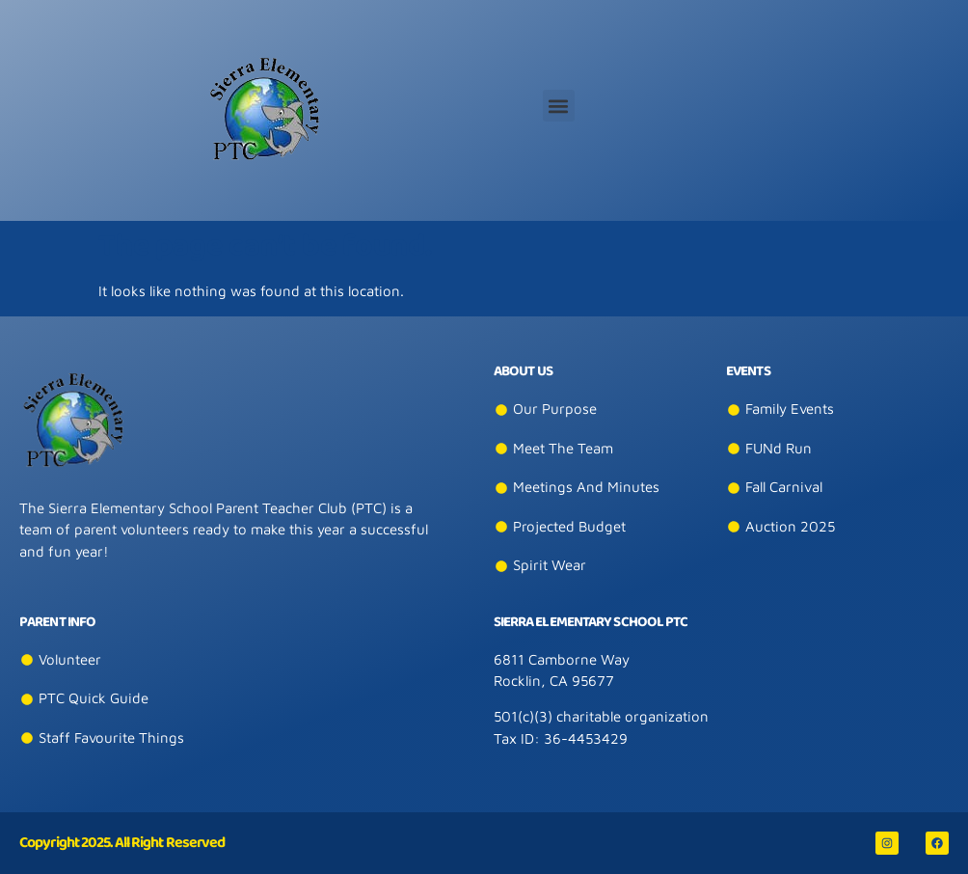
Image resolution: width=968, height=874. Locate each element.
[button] (559, 106)
